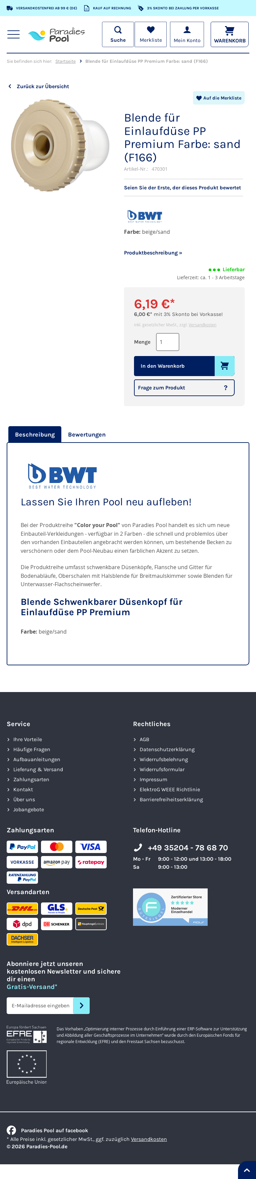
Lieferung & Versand (38, 769)
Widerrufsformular (162, 769)
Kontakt (23, 789)
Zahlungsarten (31, 779)
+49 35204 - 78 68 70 (188, 847)
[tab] (34, 434)
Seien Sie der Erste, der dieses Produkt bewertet (182, 187)
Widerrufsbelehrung (164, 759)
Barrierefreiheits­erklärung (171, 799)
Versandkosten (202, 324)
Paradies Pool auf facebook (47, 1130)
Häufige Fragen (31, 749)
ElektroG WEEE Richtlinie (170, 789)
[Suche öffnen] (117, 34)
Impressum (153, 779)
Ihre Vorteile (27, 739)
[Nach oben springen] (247, 1170)
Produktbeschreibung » (153, 252)
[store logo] (56, 34)
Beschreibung (35, 434)
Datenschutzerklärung (167, 749)
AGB (144, 739)
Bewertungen (87, 434)
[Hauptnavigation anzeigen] (13, 34)
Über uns (24, 799)
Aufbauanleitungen (36, 759)
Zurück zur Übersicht (43, 86)
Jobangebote (28, 809)
